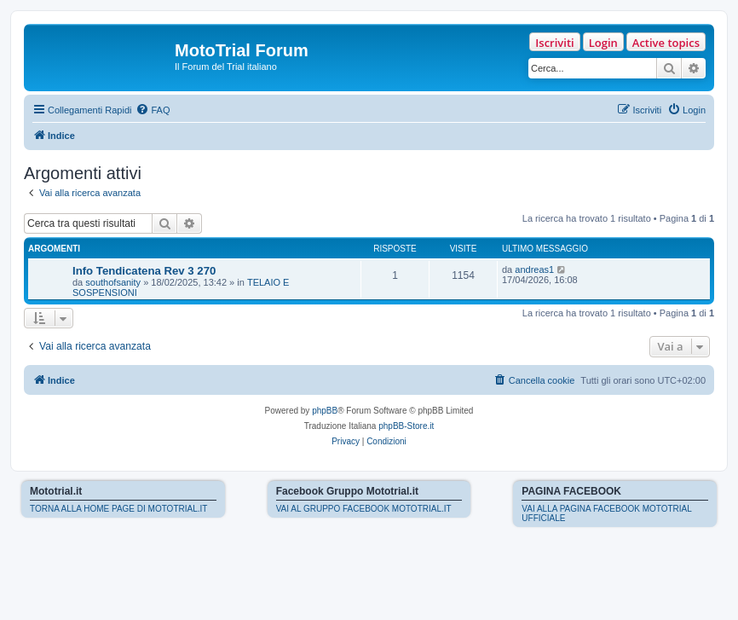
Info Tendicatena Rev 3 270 (144, 270)
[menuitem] (152, 110)
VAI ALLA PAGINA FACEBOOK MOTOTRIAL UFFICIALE (606, 513)
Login (603, 42)
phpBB (324, 410)
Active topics (666, 42)
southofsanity (113, 282)
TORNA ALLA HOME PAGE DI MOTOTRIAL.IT (118, 508)
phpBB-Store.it (406, 426)
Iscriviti (554, 42)
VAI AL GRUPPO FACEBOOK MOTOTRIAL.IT (364, 508)
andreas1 (534, 269)
